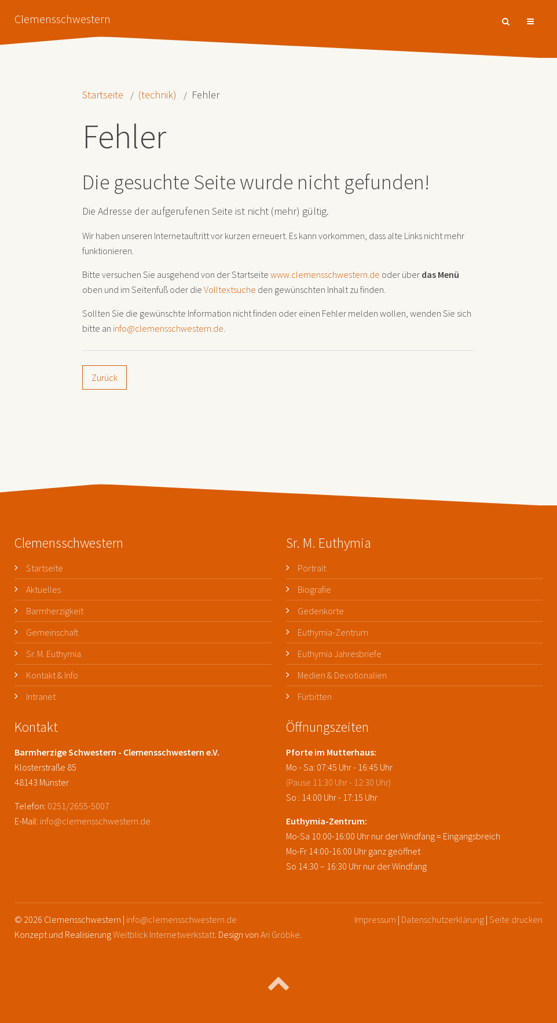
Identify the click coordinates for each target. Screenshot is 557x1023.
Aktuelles (43, 589)
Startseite (102, 94)
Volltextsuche (230, 289)
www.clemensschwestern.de (325, 274)
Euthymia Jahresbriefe (340, 653)
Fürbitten (315, 696)
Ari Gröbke (280, 934)
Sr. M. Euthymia (53, 653)
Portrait (312, 568)
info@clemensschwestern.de (168, 328)
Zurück (104, 377)
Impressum (375, 919)
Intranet (41, 696)
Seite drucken (516, 919)
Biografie (314, 589)
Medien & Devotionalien (342, 675)
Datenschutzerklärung (442, 919)
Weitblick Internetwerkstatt (164, 934)
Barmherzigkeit (54, 611)
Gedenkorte (321, 611)
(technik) (157, 94)
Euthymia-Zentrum (333, 632)
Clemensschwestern (62, 19)
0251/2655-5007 (78, 806)
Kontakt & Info (52, 675)
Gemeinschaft (52, 632)
